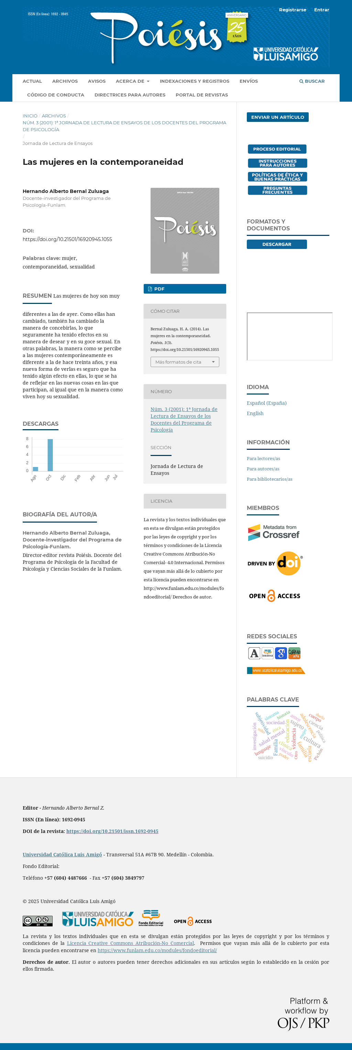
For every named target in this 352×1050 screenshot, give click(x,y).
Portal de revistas (202, 95)
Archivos (65, 81)
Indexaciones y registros (194, 81)
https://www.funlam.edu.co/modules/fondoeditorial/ (157, 950)
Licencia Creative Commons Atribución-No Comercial (130, 943)
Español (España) (267, 403)
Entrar (321, 9)
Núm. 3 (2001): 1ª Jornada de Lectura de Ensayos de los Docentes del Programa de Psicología (124, 126)
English (255, 413)
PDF (158, 289)
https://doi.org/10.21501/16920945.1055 (67, 239)
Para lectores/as (263, 458)
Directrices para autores (130, 95)
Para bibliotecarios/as (270, 479)
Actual (32, 81)
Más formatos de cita (178, 362)
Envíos (249, 81)
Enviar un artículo (277, 117)
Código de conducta (55, 95)
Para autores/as (263, 469)
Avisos (97, 81)
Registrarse (292, 9)
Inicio (30, 115)
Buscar (312, 81)
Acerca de (131, 81)
